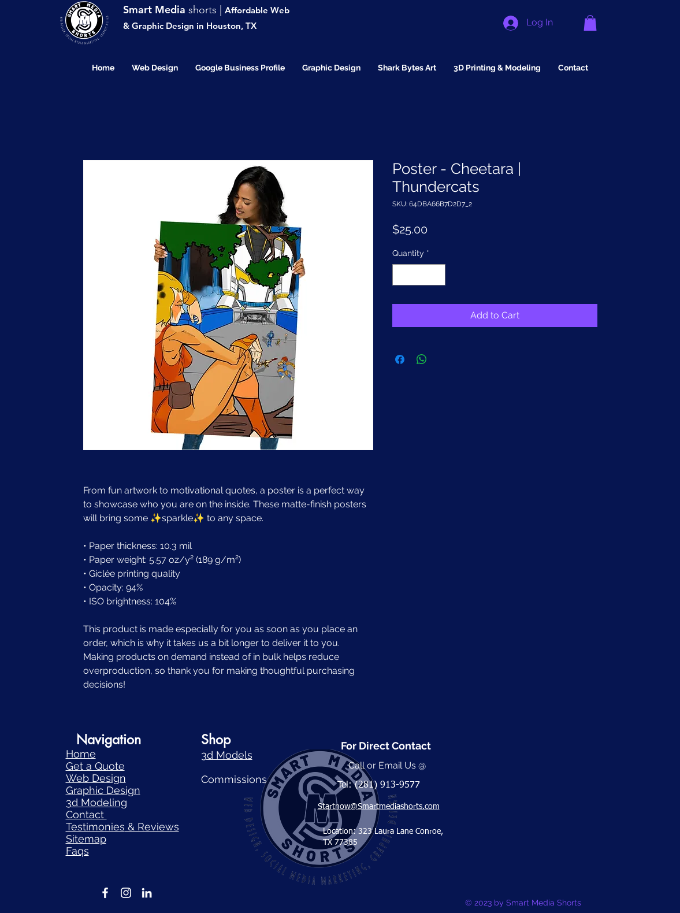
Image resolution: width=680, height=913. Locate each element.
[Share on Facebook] (400, 359)
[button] (590, 23)
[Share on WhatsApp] (422, 359)
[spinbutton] (418, 275)
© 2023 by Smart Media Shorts (523, 902)
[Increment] (436, 275)
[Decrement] (401, 275)
